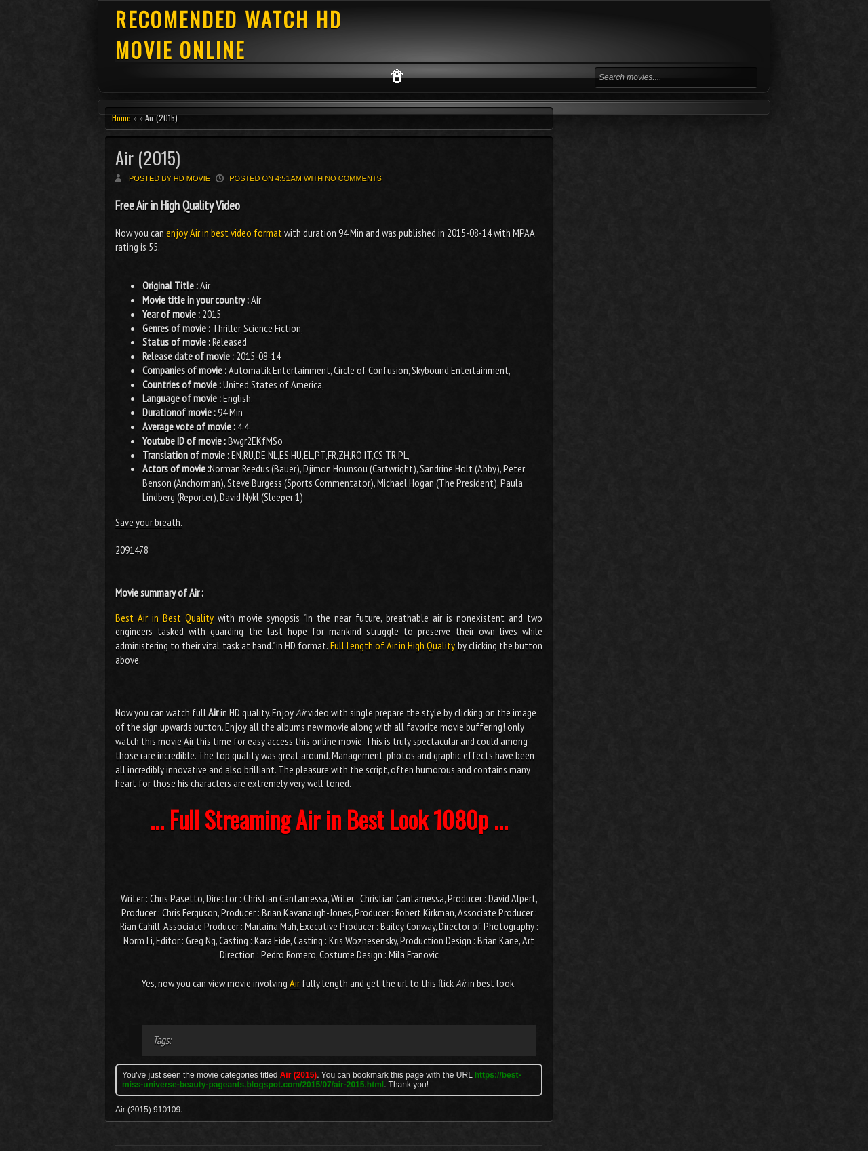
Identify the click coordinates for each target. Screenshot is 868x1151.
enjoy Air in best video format (224, 232)
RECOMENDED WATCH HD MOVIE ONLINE (228, 34)
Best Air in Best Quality (164, 617)
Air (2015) (147, 157)
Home (121, 117)
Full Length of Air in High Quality (393, 645)
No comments (353, 178)
